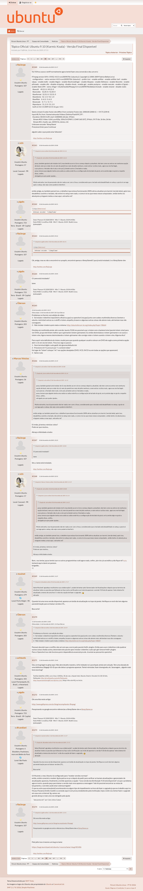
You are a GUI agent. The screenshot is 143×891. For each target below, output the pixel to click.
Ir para (99, 869)
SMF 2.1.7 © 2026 (14, 887)
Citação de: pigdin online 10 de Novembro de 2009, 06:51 (50, 242)
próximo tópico (125, 52)
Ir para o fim (15, 59)
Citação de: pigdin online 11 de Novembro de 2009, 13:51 (50, 812)
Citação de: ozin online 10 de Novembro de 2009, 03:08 (50, 366)
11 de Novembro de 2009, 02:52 (48, 476)
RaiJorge (21, 64)
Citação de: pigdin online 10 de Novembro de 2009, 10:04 (50, 446)
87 (53, 59)
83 (38, 59)
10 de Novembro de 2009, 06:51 (48, 204)
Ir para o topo (16, 858)
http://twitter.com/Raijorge (42, 138)
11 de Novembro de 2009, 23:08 (48, 807)
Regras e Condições (117, 888)
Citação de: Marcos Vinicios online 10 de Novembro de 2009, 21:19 (53, 482)
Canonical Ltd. (58, 884)
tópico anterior (111, 52)
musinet (21, 573)
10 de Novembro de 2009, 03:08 (48, 145)
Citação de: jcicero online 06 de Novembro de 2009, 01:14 (51, 151)
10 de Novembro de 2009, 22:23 (48, 440)
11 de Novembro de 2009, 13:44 (48, 660)
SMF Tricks (29, 881)
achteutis (21, 658)
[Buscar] (121, 25)
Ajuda (107, 888)
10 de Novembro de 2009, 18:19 (41, 310)
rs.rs (124, 560)
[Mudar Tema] (35, 2)
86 (49, 59)
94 (60, 59)
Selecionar (41, 209)
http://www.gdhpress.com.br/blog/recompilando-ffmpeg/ (54, 704)
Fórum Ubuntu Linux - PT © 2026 (123, 885)
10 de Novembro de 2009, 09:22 (48, 236)
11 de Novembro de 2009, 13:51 (48, 694)
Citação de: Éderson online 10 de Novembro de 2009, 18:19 (51, 628)
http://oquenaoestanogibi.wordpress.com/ (47, 680)
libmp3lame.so (87, 709)
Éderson (21, 303)
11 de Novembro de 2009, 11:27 (48, 576)
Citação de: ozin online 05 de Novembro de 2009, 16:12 (51, 158)
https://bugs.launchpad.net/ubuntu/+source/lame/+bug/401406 (56, 847)
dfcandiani (21, 727)
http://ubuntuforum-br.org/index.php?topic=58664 (86, 325)
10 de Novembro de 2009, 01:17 (48, 67)
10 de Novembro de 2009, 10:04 (48, 273)
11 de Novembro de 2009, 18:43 (48, 730)
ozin (21, 143)
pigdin (21, 201)
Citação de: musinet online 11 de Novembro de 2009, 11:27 (51, 736)
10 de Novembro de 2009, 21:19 (48, 361)
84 (41, 59)
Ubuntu (49, 884)
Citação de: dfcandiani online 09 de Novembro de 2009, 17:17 (52, 582)
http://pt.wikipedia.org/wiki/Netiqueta (54, 678)
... (34, 59)
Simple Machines (28, 887)
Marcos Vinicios (21, 358)
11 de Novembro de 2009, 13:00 (41, 621)
